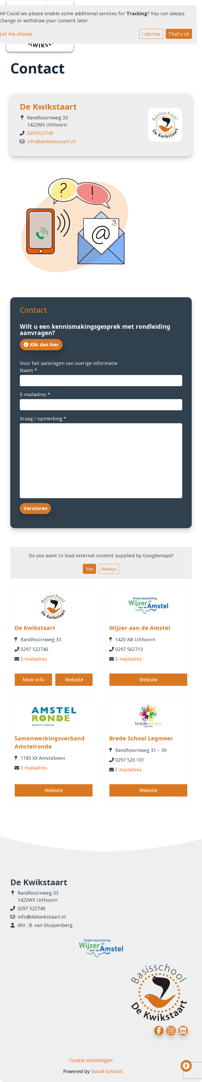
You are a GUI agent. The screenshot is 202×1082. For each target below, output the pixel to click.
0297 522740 (31, 908)
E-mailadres (35, 394)
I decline (151, 34)
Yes (89, 569)
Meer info (33, 679)
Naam (28, 370)
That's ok (178, 34)
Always (109, 569)
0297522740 (40, 133)
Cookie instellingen (91, 1060)
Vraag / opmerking (43, 418)
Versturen (35, 508)
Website (74, 679)
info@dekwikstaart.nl (51, 141)
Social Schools (107, 1071)
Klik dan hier (41, 344)
